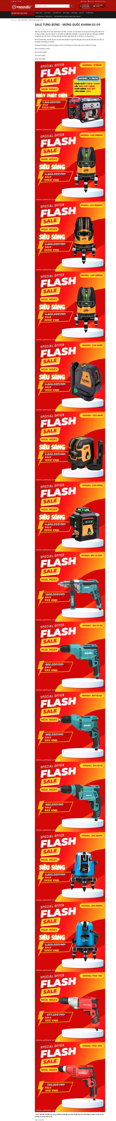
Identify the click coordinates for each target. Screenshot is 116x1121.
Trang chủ (39, 12)
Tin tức (81, 12)
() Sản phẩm (99, 5)
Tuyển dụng (90, 12)
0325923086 (85, 5)
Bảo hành (74, 12)
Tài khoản (84, 1)
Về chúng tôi (57, 12)
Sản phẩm (66, 12)
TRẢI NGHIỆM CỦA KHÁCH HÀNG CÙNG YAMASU (67, 16)
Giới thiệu (47, 12)
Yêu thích (91, 1)
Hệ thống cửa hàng (100, 1)
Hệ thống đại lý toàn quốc (44, 16)
